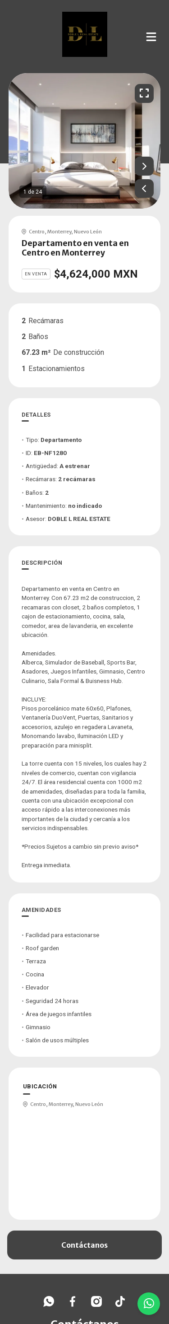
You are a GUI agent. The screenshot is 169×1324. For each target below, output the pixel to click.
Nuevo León (88, 231)
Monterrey (59, 231)
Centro (37, 231)
